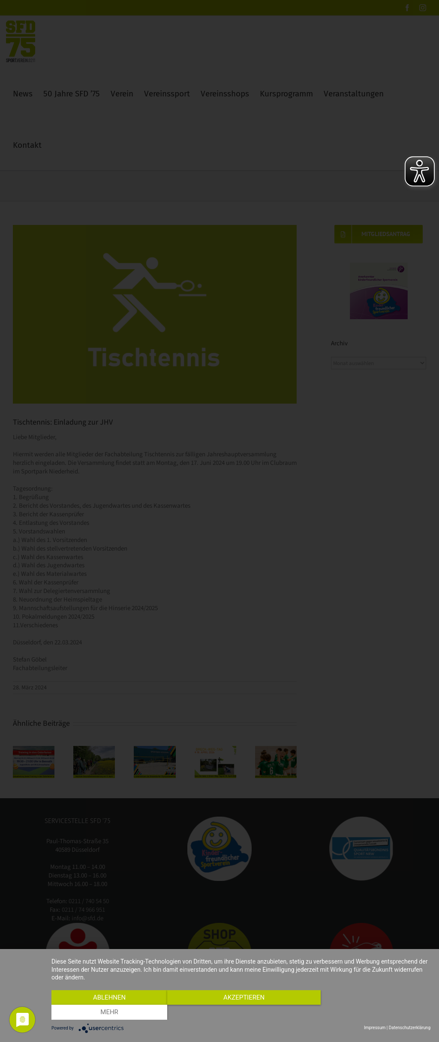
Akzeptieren (241, 1012)
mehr (374, 1012)
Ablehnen (108, 1012)
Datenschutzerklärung (409, 1027)
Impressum (374, 1027)
